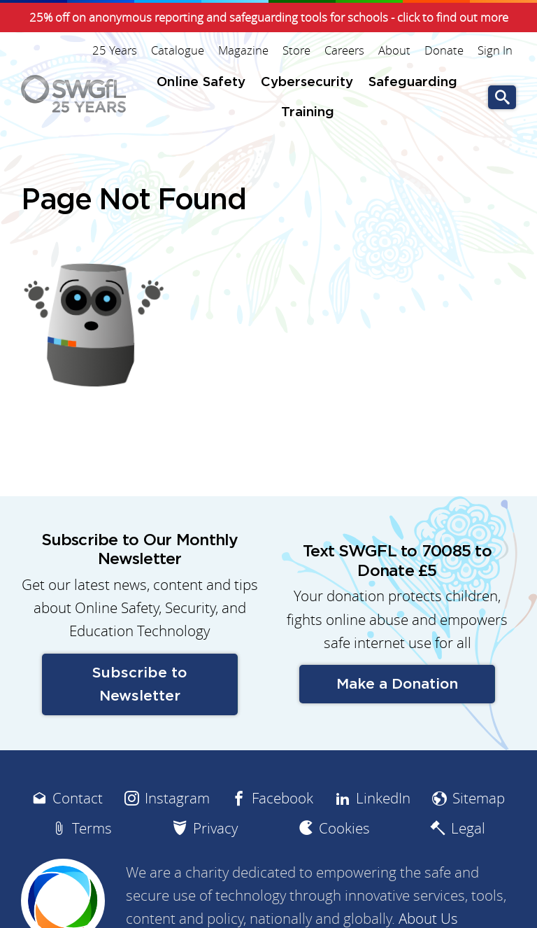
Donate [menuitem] (444, 50)
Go (502, 97)
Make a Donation (397, 684)
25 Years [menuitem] (114, 50)
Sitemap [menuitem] (478, 798)
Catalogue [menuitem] (177, 50)
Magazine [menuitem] (243, 50)
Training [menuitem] (307, 112)
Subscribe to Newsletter (139, 684)
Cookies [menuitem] (344, 828)
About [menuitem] (394, 50)
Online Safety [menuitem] (201, 82)
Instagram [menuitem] (177, 798)
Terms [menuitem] (92, 828)
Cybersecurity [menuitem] (307, 82)
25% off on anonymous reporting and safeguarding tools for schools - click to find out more (268, 17)
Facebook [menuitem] (282, 798)
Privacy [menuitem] (215, 828)
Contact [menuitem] (77, 798)
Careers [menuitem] (344, 50)
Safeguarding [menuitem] (412, 82)
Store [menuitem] (296, 50)
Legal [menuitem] (468, 828)
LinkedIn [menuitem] (383, 798)
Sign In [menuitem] (495, 50)
